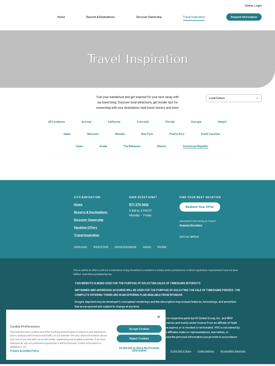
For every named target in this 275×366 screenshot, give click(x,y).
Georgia (196, 122)
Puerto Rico (176, 134)
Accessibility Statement (233, 353)
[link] (82, 123)
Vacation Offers (85, 228)
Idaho (67, 134)
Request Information (244, 17)
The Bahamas (132, 147)
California (114, 122)
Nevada (120, 134)
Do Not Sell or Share (180, 353)
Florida (170, 122)
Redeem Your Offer (200, 208)
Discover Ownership (149, 17)
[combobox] (234, 99)
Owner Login (250, 6)
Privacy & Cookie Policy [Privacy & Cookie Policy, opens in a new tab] (24, 350)
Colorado (143, 122)
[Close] (158, 317)
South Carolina (210, 134)
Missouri (93, 134)
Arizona (86, 122)
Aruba (103, 147)
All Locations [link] (56, 122)
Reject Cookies (139, 338)
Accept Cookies (139, 328)
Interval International (125, 248)
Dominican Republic (195, 147)
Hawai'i (222, 122)
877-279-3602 (139, 205)
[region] (86, 334)
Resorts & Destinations (100, 17)
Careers (147, 248)
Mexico (162, 147)
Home (61, 17)
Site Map (161, 248)
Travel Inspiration (194, 17)
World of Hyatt (100, 248)
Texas (79, 147)
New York (147, 134)
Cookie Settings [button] (205, 353)
